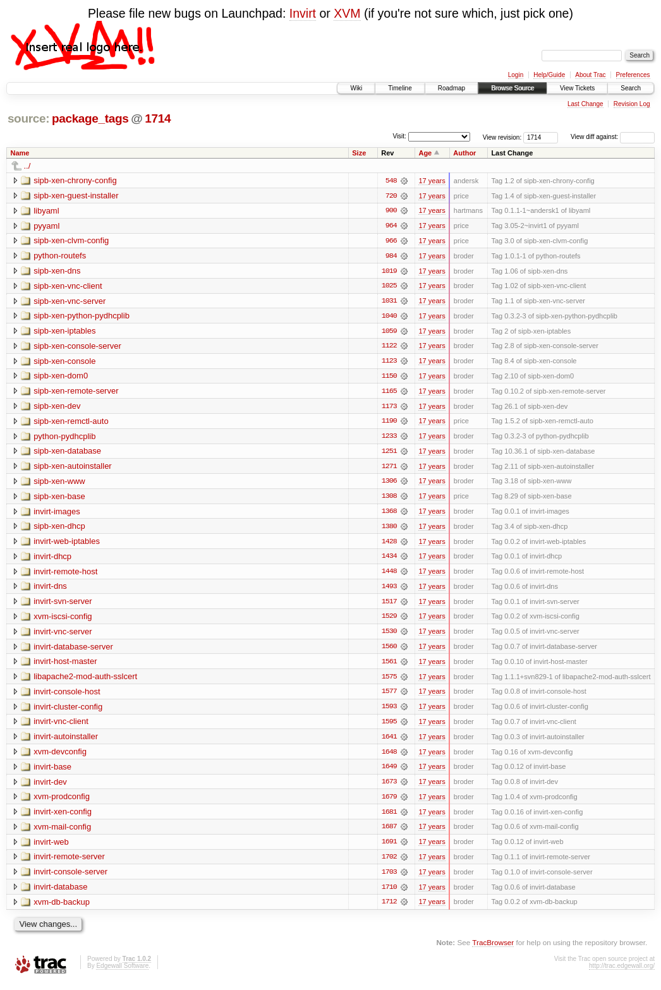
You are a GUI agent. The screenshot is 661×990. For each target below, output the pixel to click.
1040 (389, 317)
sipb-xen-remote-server (75, 392)
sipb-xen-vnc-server (69, 301)
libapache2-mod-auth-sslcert (85, 680)
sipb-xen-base (59, 499)
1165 (389, 393)
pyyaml (46, 226)
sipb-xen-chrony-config (75, 180)
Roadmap (451, 88)
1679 (389, 802)
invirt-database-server (73, 650)
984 (391, 256)
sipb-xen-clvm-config (71, 241)
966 (391, 241)
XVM (347, 13)
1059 (389, 332)
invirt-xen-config (62, 817)
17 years (431, 180)
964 (391, 226)
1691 (389, 848)
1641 (389, 742)
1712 (389, 908)
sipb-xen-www (59, 483)
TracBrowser (493, 949)
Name (20, 153)
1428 (389, 545)
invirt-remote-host (65, 574)
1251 (389, 454)
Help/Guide (549, 74)
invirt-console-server (70, 878)
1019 (389, 272)
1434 (389, 560)
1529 (389, 620)
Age (425, 153)
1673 (389, 787)
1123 (389, 363)
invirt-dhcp (52, 559)
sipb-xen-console (64, 362)
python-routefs (59, 256)
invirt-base (52, 771)
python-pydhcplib (64, 438)
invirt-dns (50, 590)
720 (391, 196)
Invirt (302, 13)
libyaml (46, 210)
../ (27, 166)
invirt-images (56, 514)
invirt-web (51, 847)
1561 (389, 666)
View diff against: (613, 136)
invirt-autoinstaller (65, 741)
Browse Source (512, 88)
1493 (389, 590)
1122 (389, 347)
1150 (389, 378)
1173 (389, 408)
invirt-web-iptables (66, 544)
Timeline (399, 88)
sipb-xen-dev (56, 408)
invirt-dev (50, 787)
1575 (389, 681)
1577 (389, 696)
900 (391, 211)
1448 (389, 575)
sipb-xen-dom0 (60, 377)
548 (391, 181)
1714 (158, 118)
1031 (389, 302)
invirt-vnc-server (62, 635)
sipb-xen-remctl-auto (71, 423)
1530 (389, 636)
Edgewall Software (122, 972)
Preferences (633, 74)
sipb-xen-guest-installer (75, 195)
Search (631, 88)
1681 (389, 817)
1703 (389, 878)
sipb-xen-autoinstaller (72, 468)
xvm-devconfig (60, 756)
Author (464, 153)
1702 (389, 863)
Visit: (399, 136)
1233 (389, 438)
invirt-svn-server (62, 605)
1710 (389, 893)
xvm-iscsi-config (62, 620)
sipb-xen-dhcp (59, 529)
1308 (389, 499)
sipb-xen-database (67, 453)
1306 (389, 484)
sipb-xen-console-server (77, 347)
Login (515, 74)
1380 (389, 529)
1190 (389, 423)
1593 (389, 711)
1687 (389, 833)
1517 (389, 605)
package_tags (90, 118)
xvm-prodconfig (61, 802)
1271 (389, 469)
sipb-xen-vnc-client (67, 286)
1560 (389, 651)
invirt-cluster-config (67, 711)
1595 (389, 726)
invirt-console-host (66, 696)
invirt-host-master (65, 665)
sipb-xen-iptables (64, 332)
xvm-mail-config (62, 832)
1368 (389, 514)
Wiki (356, 88)
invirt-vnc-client (60, 726)
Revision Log (632, 103)
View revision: (502, 136)
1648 (389, 757)
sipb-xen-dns (56, 271)
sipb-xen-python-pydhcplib (81, 317)
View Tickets (577, 88)
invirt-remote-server (69, 862)
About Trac (590, 74)
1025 (389, 287)
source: (28, 118)
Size (359, 153)
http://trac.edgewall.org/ (622, 972)
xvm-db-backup (61, 908)
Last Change (585, 103)
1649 (389, 772)
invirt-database (60, 893)
